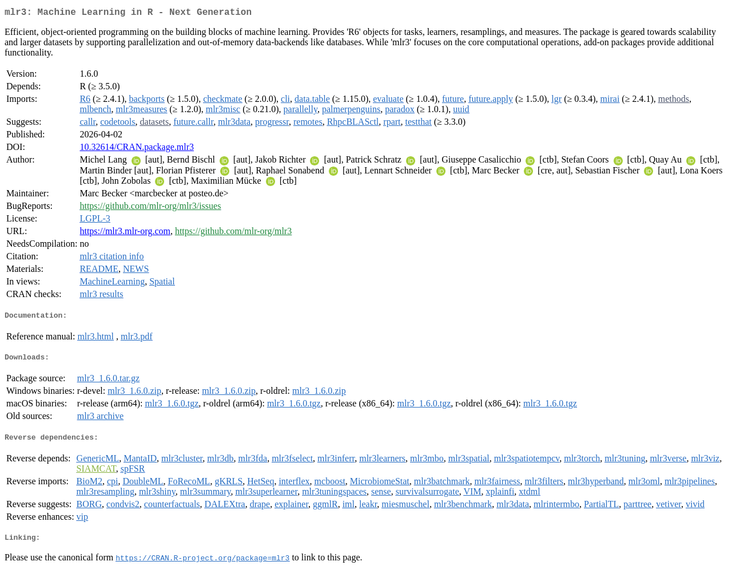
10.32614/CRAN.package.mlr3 (136, 149)
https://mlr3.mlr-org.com (124, 233)
